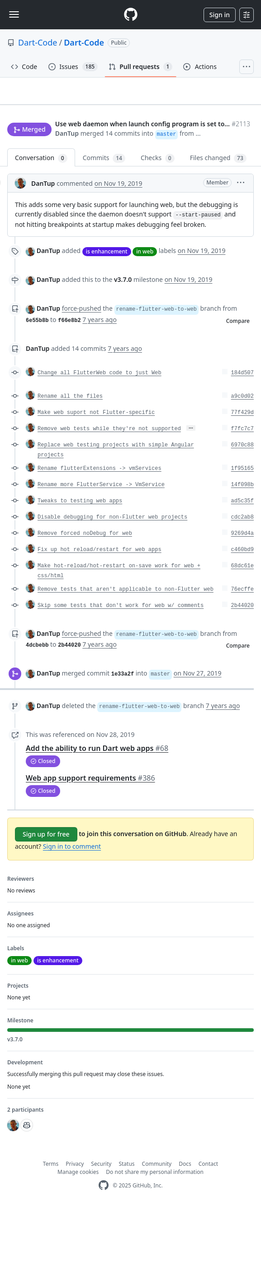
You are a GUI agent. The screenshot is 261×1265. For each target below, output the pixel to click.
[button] (239, 178)
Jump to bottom (72, 142)
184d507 (242, 428)
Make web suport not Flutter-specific (96, 468)
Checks (158, 214)
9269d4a (242, 589)
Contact (208, 1220)
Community (157, 1220)
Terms (51, 1220)
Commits (104, 214)
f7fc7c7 (242, 484)
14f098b (242, 540)
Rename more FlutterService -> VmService (101, 540)
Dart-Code (37, 42)
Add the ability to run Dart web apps (97, 804)
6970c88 (242, 500)
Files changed (218, 214)
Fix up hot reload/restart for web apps (99, 605)
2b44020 (242, 661)
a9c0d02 (242, 452)
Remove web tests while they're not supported (109, 484)
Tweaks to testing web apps (80, 556)
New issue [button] (28, 142)
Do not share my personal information (155, 1228)
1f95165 (242, 524)
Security (101, 1220)
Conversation (41, 214)
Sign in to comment (72, 902)
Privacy (75, 1220)
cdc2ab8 (242, 573)
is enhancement (107, 307)
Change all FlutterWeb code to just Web (99, 428)
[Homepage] (130, 14)
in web (144, 307)
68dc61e (242, 621)
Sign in (219, 14)
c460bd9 (242, 605)
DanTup (19, 178)
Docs (185, 1220)
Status (126, 1220)
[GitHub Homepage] (103, 1241)
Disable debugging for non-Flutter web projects (112, 573)
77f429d (242, 468)
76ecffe (242, 645)
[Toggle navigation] (14, 14)
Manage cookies (78, 1228)
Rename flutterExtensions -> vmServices (99, 524)
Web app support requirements (90, 834)
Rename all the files (70, 452)
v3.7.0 (123, 335)
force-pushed (81, 364)
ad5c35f (242, 556)
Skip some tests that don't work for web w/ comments (121, 661)
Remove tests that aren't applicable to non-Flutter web (126, 645)
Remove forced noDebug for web (85, 589)
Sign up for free (46, 890)
